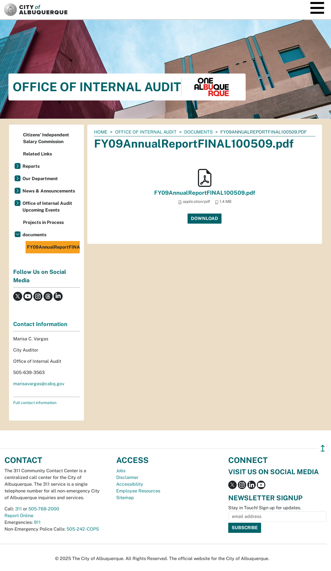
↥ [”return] (323, 448)
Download (204, 218)
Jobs (120, 470)
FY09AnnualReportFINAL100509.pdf (204, 192)
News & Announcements (48, 191)
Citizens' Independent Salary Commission (46, 138)
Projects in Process (43, 222)
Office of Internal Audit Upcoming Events (47, 207)
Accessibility (129, 484)
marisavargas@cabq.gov (38, 383)
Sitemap (125, 497)
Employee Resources (138, 491)
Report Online (18, 515)
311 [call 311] (18, 509)
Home (101, 132)
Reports (31, 166)
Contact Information (40, 324)
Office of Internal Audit (146, 132)
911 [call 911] (37, 522)
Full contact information (34, 402)
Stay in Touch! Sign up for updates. (264, 507)
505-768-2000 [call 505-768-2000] (43, 509)
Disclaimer (127, 477)
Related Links (37, 154)
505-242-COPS (83, 529)
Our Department (40, 178)
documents (198, 132)
